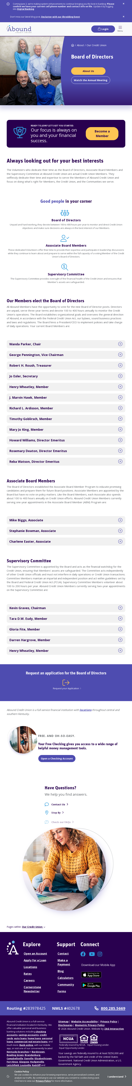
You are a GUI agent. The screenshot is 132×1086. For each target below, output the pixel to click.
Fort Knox (12, 1061)
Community (66, 984)
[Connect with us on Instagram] (100, 955)
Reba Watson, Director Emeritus (34, 461)
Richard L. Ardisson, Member (31, 408)
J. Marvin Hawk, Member (28, 397)
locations (85, 710)
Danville (29, 1058)
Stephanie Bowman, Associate (32, 531)
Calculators (65, 978)
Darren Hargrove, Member (29, 640)
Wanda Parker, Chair (25, 344)
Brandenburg (32, 1055)
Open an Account (35, 953)
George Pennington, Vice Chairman (36, 355)
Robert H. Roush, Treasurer (30, 365)
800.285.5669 (110, 1008)
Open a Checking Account (57, 758)
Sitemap (63, 1021)
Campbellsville (15, 1058)
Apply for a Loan (35, 960)
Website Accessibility (84, 1021)
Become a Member (102, 133)
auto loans (20, 1038)
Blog (61, 971)
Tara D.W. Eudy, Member (28, 619)
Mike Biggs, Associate (26, 520)
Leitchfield (13, 1065)
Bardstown (38, 1051)
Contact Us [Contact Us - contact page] (58, 807)
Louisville (25, 1065)
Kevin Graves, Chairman (27, 608)
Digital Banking (25, 9)
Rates (28, 974)
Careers (29, 980)
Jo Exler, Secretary (23, 376)
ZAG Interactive (114, 1028)
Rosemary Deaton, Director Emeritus (38, 451)
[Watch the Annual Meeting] (90, 80)
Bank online (26, 1045)
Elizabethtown (43, 1058)
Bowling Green (15, 1055)
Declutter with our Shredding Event (60, 16)
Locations (30, 967)
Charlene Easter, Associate (30, 541)
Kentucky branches (18, 1051)
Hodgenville (37, 1061)
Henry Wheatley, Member (29, 387)
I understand (115, 1076)
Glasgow (24, 1061)
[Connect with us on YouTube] (91, 955)
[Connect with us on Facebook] (83, 955)
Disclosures (65, 1025)
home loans (34, 1038)
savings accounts (29, 1034)
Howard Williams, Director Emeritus (37, 440)
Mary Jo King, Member (26, 429)
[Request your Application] (66, 684)
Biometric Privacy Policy (90, 1025)
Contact (63, 953)
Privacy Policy (43, 1080)
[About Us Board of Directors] (88, 71)
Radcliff (36, 1065)
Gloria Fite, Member (24, 629)
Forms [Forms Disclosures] (62, 991)
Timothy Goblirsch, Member (30, 419)
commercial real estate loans (30, 1041)
